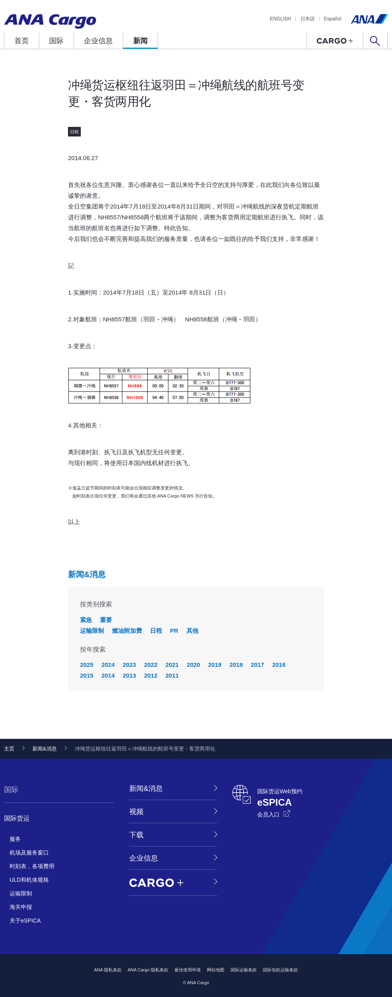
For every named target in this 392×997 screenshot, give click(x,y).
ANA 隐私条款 (108, 969)
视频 (136, 811)
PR (174, 630)
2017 (257, 664)
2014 (107, 675)
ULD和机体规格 (29, 880)
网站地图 (215, 969)
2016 (278, 664)
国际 (56, 41)
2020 (193, 664)
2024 (107, 664)
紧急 (86, 619)
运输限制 (92, 630)
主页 (9, 749)
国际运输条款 (243, 969)
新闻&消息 (87, 574)
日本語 (307, 19)
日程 (156, 630)
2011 (172, 675)
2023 (129, 664)
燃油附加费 (127, 630)
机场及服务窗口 (29, 852)
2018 (236, 664)
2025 (86, 664)
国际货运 (17, 818)
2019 (214, 664)
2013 (129, 675)
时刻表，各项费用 (32, 866)
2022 (150, 664)
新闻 (140, 41)
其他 (192, 630)
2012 (150, 675)
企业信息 (98, 41)
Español (332, 19)
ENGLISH (280, 19)
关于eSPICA (25, 920)
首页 (21, 41)
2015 (86, 675)
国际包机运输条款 (280, 969)
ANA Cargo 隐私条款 (148, 969)
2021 (172, 664)
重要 (106, 619)
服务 (15, 839)
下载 (136, 835)
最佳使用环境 (187, 969)
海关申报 (21, 907)
